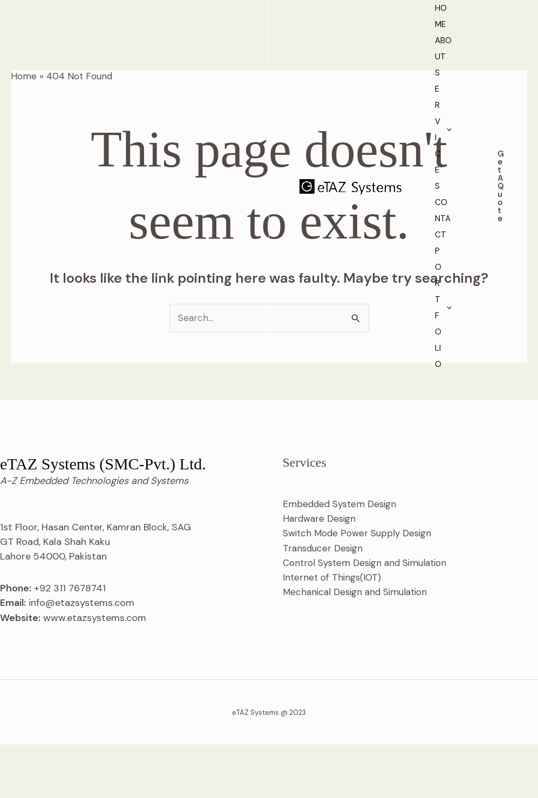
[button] (492, 43)
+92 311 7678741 (70, 641)
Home (179, 35)
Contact (365, 35)
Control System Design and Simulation (364, 616)
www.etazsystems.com (94, 671)
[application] (314, 36)
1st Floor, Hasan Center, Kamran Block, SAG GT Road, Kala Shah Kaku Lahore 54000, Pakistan (95, 595)
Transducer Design (323, 602)
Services (296, 36)
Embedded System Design (339, 557)
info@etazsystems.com (81, 656)
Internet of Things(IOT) (332, 631)
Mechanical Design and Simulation (355, 645)
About (232, 35)
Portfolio (195, 52)
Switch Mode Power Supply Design (357, 586)
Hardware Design (319, 572)
